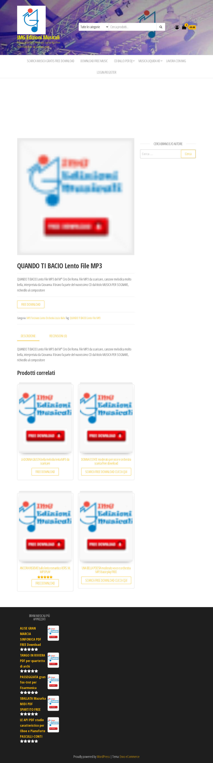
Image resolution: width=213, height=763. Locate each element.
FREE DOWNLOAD (30, 304)
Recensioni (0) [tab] (58, 335)
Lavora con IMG (176, 61)
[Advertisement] (106, 106)
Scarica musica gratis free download (50, 61)
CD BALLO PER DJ (123, 61)
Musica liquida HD (149, 61)
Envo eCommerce (130, 756)
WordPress (103, 756)
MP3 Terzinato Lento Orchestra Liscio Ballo (46, 318)
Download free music (94, 61)
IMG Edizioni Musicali (38, 37)
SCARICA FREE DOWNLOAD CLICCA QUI (106, 471)
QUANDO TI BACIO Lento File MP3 (85, 318)
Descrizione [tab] (28, 335)
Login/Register (106, 72)
